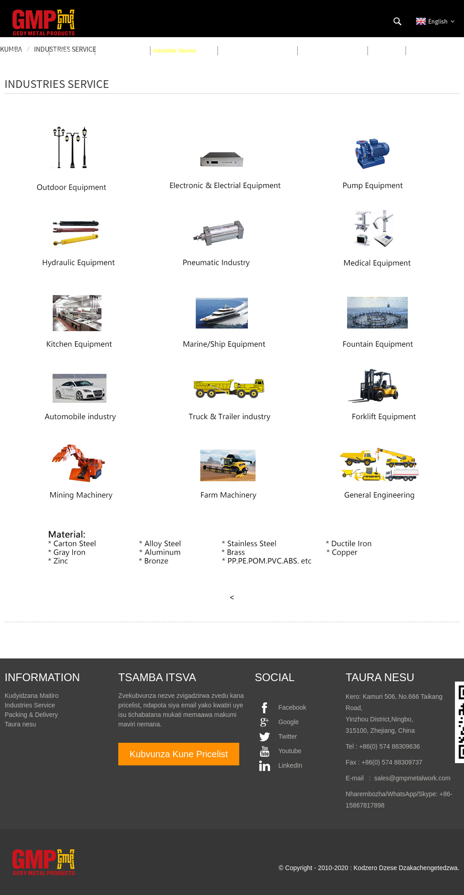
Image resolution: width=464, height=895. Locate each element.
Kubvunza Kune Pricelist (179, 754)
